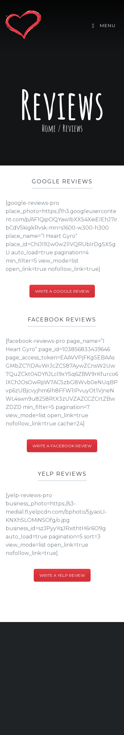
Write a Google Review (62, 291)
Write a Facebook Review (62, 445)
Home (49, 128)
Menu (104, 26)
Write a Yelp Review (62, 575)
